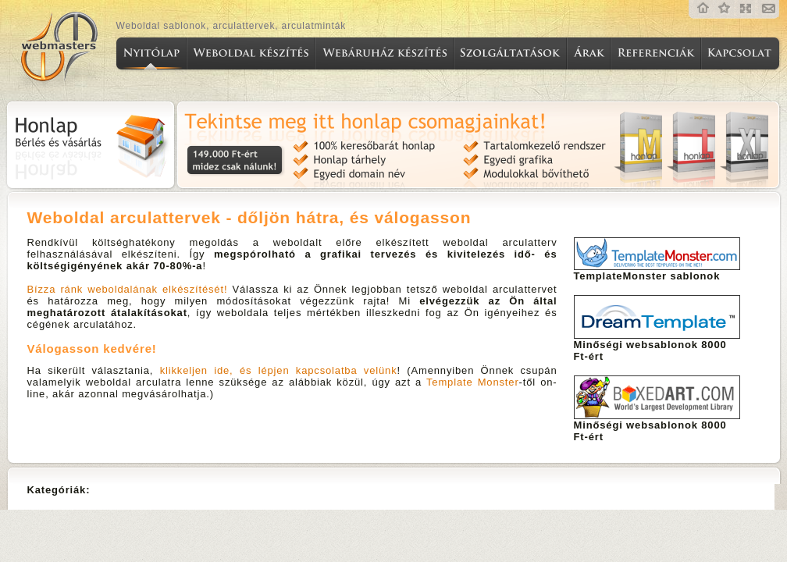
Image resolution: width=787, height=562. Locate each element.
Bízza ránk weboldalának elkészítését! (127, 289)
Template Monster (472, 382)
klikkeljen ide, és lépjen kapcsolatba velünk (278, 370)
